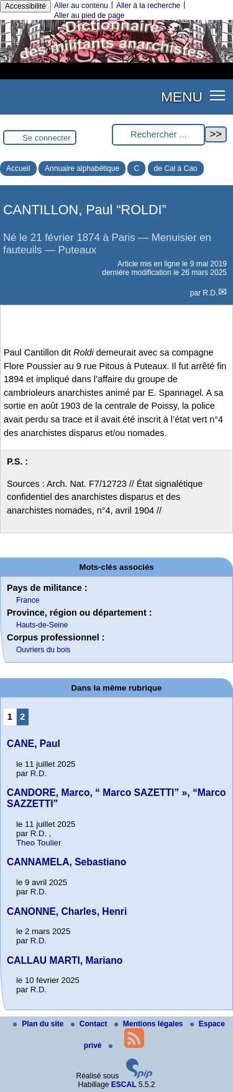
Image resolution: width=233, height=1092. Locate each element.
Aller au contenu (81, 5)
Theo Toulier (38, 842)
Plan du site (39, 1024)
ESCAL (124, 1084)
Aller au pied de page (89, 15)
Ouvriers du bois (43, 649)
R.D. (210, 293)
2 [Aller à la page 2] (22, 717)
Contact (90, 1024)
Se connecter (46, 137)
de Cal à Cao (176, 168)
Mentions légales (149, 1024)
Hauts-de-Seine (42, 625)
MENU (182, 97)
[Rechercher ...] (158, 135)
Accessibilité (25, 6)
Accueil (18, 168)
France (27, 600)
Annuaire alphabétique (82, 168)
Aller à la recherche (148, 5)
